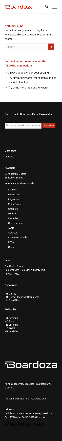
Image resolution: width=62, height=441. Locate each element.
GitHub (12, 293)
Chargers (13, 209)
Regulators (13, 199)
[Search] (45, 6)
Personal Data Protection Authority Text (25, 270)
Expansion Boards (17, 237)
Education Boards (14, 177)
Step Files (14, 300)
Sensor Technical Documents (24, 297)
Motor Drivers (15, 204)
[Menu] (52, 6)
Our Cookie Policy (14, 266)
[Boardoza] (26, 6)
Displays (12, 213)
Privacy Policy (12, 273)
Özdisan (9, 387)
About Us (9, 156)
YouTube (13, 331)
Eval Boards (14, 194)
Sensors (12, 189)
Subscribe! (49, 125)
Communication (16, 223)
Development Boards (15, 174)
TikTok (12, 328)
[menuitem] (45, 6)
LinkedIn (13, 324)
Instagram (14, 318)
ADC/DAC (13, 232)
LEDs (11, 242)
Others (11, 247)
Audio (11, 228)
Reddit (12, 321)
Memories (13, 218)
